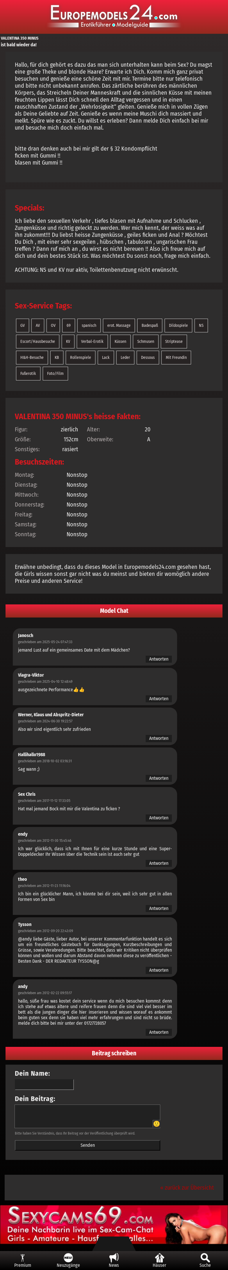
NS (201, 325)
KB (57, 357)
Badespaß (150, 325)
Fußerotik (28, 373)
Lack (106, 357)
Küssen (120, 341)
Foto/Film (55, 373)
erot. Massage (119, 325)
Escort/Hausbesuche (37, 341)
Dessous (148, 357)
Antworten (158, 659)
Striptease (174, 341)
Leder (125, 357)
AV (38, 325)
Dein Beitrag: (35, 1099)
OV (53, 325)
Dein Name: (32, 1073)
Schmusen (145, 341)
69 (69, 325)
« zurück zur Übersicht (187, 1187)
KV (68, 341)
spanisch (89, 325)
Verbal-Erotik (92, 341)
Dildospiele (178, 325)
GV (22, 325)
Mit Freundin (176, 357)
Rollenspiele (80, 357)
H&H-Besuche (32, 357)
